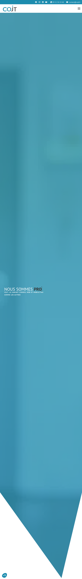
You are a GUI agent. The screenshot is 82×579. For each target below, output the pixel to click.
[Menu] (79, 8)
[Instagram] (39, 2)
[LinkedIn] (43, 2)
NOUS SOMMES (23, 289)
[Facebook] (36, 2)
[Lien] (10, 8)
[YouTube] (46, 2)
